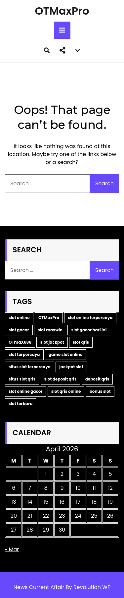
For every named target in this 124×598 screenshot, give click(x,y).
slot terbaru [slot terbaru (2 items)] (20, 403)
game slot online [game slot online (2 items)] (66, 354)
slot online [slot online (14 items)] (19, 317)
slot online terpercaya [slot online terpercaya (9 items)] (90, 317)
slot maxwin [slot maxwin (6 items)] (50, 330)
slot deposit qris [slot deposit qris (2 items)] (60, 379)
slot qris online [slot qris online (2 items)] (66, 391)
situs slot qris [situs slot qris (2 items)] (22, 379)
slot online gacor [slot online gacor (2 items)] (25, 391)
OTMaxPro (62, 10)
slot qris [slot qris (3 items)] (81, 342)
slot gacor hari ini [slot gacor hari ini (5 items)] (88, 330)
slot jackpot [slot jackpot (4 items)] (52, 342)
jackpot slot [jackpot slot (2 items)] (71, 367)
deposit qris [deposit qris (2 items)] (97, 379)
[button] (62, 50)
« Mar (12, 549)
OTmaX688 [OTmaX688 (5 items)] (20, 342)
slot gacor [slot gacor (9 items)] (19, 330)
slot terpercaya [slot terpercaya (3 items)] (24, 354)
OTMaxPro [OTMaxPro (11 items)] (48, 317)
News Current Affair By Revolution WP (62, 587)
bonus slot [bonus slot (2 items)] (100, 391)
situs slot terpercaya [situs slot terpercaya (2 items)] (30, 367)
